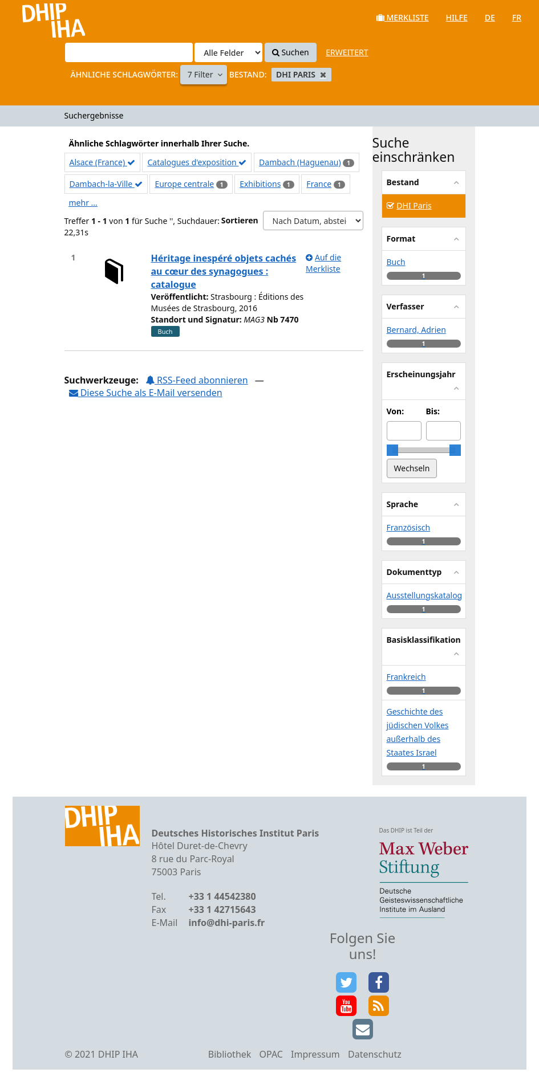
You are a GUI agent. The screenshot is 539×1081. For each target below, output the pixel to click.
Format (401, 238)
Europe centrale (184, 183)
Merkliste (402, 17)
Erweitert (347, 52)
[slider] (392, 450)
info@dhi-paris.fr (227, 922)
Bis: (433, 411)
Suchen (290, 52)
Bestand (403, 182)
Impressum (315, 1054)
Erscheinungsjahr (421, 374)
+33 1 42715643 (222, 909)
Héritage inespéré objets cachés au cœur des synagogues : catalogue (224, 271)
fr (516, 17)
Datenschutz (375, 1054)
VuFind (39, 17)
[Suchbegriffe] (129, 52)
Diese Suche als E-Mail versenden (145, 392)
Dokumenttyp (414, 571)
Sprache (403, 504)
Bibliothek (230, 1054)
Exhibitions (260, 183)
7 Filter (202, 74)
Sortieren (239, 220)
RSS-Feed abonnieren (196, 380)
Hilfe (457, 17)
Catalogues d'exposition (196, 162)
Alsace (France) (102, 162)
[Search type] (228, 52)
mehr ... (83, 202)
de (490, 17)
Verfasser (405, 306)
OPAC (271, 1054)
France (318, 183)
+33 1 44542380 (222, 896)
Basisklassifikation (424, 639)
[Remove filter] (323, 74)
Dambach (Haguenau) (300, 162)
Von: (395, 411)
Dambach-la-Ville (106, 183)
